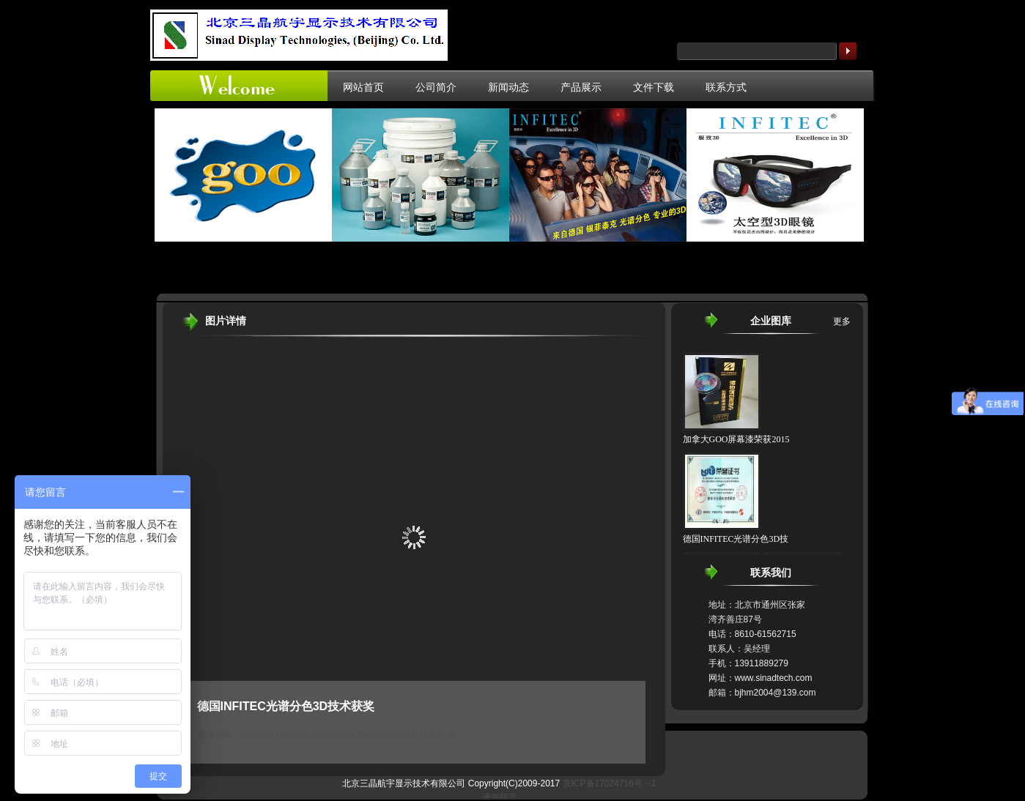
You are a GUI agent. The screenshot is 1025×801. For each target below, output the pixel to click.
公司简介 (435, 87)
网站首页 (363, 87)
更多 (842, 321)
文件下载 (653, 87)
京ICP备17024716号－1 (609, 783)
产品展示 (581, 87)
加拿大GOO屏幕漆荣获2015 (736, 439)
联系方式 (726, 87)
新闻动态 (508, 87)
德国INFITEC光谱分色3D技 (736, 539)
